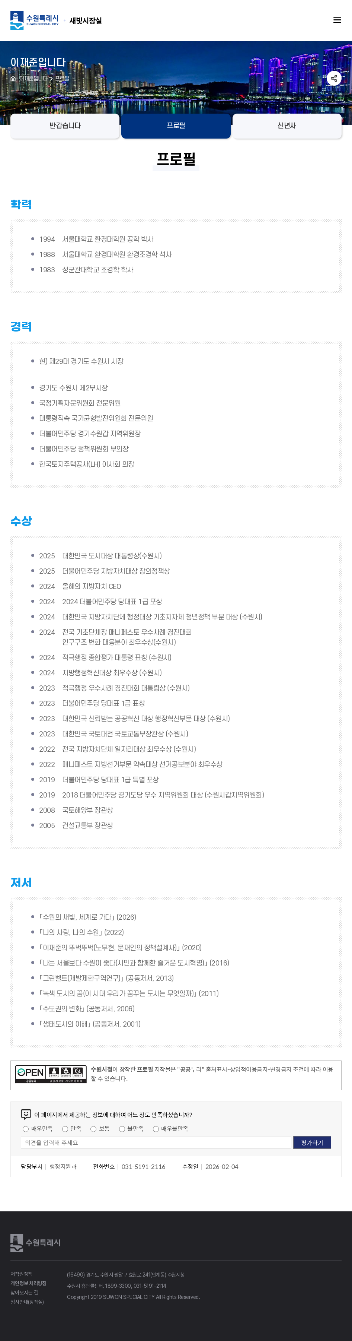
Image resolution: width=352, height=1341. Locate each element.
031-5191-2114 (150, 1286)
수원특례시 (36, 1243)
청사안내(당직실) (27, 1302)
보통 (104, 1128)
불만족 (135, 1128)
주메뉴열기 (337, 20)
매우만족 (42, 1128)
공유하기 (334, 78)
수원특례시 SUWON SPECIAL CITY (85, 20)
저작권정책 (21, 1274)
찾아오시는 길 (24, 1293)
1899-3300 (118, 1286)
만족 (75, 1128)
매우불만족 (174, 1128)
